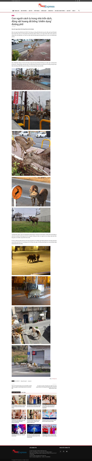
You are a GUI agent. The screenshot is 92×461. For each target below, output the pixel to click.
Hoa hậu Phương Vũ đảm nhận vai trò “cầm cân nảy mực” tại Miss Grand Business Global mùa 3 (33, 421)
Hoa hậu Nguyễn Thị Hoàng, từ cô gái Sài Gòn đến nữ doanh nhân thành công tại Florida (19, 406)
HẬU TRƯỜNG (24, 10)
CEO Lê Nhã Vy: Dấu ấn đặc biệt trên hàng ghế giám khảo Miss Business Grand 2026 (48, 406)
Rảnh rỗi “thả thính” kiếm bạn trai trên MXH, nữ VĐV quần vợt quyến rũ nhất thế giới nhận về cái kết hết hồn (22, 387)
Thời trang (37, 10)
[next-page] (14, 439)
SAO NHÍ (69, 10)
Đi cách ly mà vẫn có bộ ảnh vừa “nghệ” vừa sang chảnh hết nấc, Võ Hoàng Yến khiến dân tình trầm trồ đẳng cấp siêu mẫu (46, 387)
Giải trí (31, 10)
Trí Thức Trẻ (54, 378)
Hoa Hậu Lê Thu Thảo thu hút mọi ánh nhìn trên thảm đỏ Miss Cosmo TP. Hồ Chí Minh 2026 (33, 436)
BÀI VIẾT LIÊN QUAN (16, 392)
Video (74, 10)
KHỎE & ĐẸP (44, 10)
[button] (79, 10)
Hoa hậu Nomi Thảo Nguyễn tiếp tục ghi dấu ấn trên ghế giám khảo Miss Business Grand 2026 (18, 421)
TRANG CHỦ (15, 10)
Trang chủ (13, 13)
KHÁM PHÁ (51, 10)
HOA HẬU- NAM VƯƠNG (60, 10)
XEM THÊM (23, 392)
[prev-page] (12, 439)
